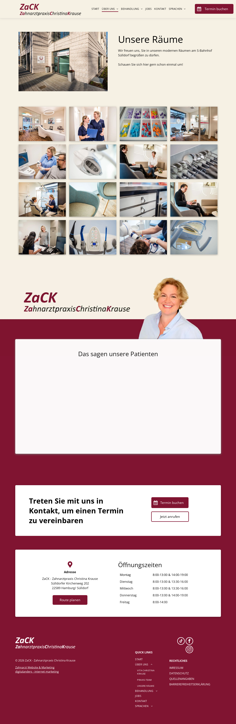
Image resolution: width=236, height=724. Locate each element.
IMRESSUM (176, 668)
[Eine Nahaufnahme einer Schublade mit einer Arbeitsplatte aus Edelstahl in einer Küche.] (143, 199)
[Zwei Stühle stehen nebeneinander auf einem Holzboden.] (92, 199)
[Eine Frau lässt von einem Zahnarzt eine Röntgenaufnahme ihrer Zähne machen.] (143, 237)
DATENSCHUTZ (179, 673)
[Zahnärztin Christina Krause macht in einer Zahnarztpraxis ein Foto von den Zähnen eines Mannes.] (42, 161)
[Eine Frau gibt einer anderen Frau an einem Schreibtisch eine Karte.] (42, 237)
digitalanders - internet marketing (37, 671)
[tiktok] (181, 641)
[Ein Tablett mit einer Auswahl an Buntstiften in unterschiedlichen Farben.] (143, 124)
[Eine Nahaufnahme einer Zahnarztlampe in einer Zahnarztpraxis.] (92, 161)
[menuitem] (94, 9)
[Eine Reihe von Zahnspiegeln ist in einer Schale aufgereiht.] (193, 161)
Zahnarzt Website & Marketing (35, 667)
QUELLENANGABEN (181, 679)
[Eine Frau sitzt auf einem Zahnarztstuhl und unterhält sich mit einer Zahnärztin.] (42, 199)
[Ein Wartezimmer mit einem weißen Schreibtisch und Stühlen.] (42, 124)
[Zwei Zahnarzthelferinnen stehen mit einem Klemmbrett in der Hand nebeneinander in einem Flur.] (92, 124)
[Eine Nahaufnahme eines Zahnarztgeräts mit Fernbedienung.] (92, 237)
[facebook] (189, 641)
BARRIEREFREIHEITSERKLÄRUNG (189, 684)
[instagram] (189, 650)
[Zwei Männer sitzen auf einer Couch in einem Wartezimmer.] (193, 124)
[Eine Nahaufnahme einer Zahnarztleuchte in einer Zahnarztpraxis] (193, 237)
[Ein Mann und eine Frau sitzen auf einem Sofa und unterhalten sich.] (143, 161)
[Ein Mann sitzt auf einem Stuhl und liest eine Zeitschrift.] (193, 199)
